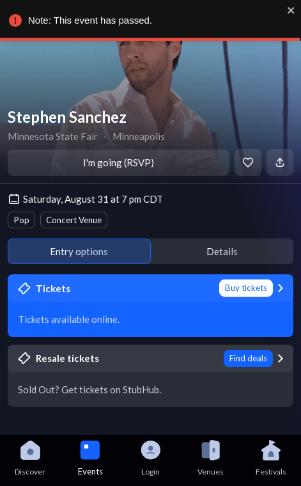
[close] (289, 10)
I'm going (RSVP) (118, 162)
